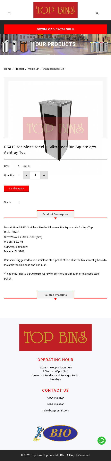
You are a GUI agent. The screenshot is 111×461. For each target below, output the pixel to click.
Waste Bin (33, 68)
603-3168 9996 (55, 404)
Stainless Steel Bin (54, 68)
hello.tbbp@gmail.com (55, 410)
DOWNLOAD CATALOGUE (55, 29)
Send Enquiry (16, 188)
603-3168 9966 (55, 398)
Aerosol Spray (40, 273)
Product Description (55, 214)
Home (7, 68)
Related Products (55, 294)
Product (19, 68)
